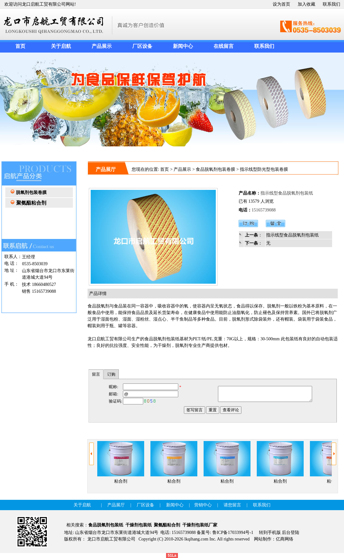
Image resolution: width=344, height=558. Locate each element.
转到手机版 (270, 532)
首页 (164, 169)
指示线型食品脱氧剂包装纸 (292, 235)
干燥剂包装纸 (138, 525)
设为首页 (281, 4)
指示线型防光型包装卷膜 (264, 169)
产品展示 (182, 169)
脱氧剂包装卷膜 (31, 192)
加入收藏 (306, 4)
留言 (96, 374)
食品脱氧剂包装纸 (105, 525)
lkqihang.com (197, 539)
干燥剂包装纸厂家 (199, 525)
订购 (111, 374)
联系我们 (331, 4)
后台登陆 (290, 532)
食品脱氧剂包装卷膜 (215, 169)
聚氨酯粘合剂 (167, 525)
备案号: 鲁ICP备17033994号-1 (225, 532)
